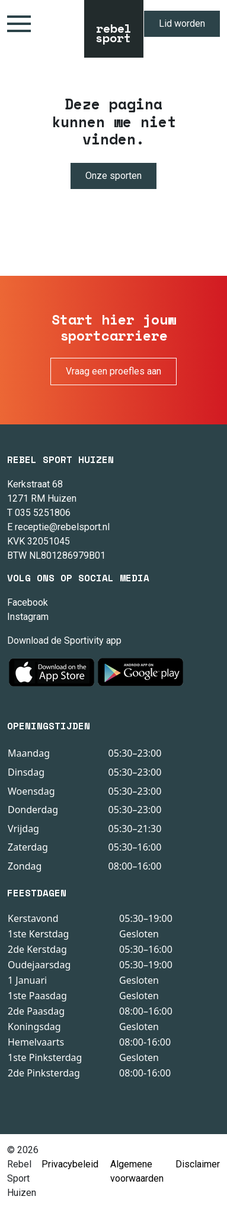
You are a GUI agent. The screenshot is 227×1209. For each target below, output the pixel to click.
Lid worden (182, 23)
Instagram (28, 616)
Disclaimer (197, 1164)
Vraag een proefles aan (113, 371)
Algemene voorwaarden (137, 1171)
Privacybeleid (69, 1164)
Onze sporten (113, 175)
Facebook (27, 602)
